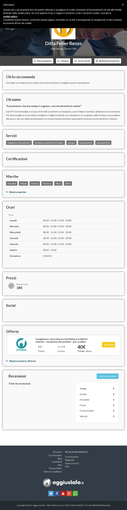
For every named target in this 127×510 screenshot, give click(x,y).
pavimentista (103, 142)
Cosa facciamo (55, 455)
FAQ (60, 465)
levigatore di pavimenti (19, 142)
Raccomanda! (44, 60)
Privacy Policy (55, 468)
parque (71, 142)
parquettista (86, 142)
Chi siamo (57, 452)
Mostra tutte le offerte (22, 361)
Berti (67, 183)
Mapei (23, 183)
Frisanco (47, 183)
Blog (60, 458)
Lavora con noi (72, 463)
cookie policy (10, 16)
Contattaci (57, 461)
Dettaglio (109, 344)
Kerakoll (12, 183)
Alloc (58, 183)
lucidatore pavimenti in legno (49, 142)
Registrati (69, 460)
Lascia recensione (107, 376)
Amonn (34, 183)
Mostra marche (17, 192)
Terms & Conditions (52, 471)
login (13, 83)
